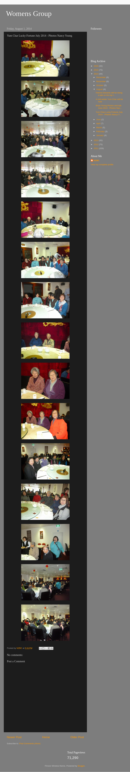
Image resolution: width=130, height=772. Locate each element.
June (98, 119)
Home (46, 737)
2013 (96, 140)
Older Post (77, 737)
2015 (96, 70)
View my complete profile (102, 164)
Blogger (81, 766)
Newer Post (14, 737)
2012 (96, 144)
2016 (96, 66)
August (99, 89)
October (100, 85)
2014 (96, 74)
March (99, 127)
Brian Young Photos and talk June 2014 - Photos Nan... (109, 106)
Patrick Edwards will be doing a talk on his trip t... (109, 94)
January (100, 135)
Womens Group (29, 14)
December (101, 77)
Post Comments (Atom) (30, 743)
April (98, 123)
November (101, 81)
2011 (96, 148)
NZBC (96, 160)
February (100, 131)
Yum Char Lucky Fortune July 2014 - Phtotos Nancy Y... (109, 113)
